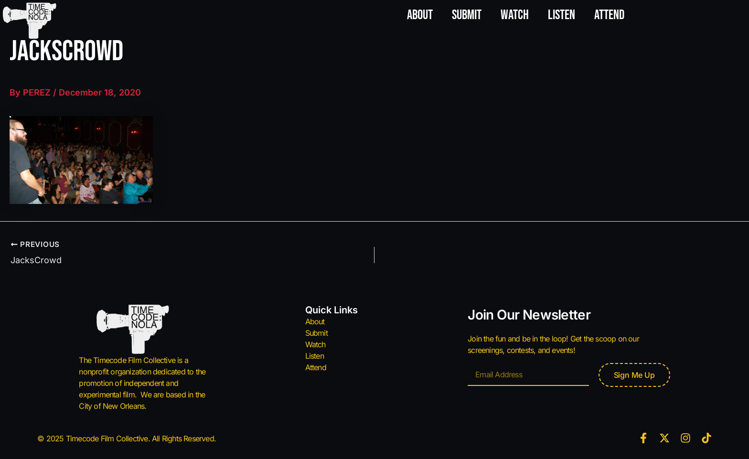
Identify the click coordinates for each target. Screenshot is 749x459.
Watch (515, 15)
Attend (609, 15)
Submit (467, 15)
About (420, 15)
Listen (561, 15)
